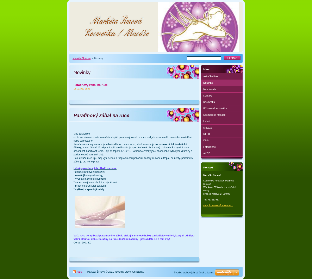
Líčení (206, 121)
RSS (79, 271)
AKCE (206, 153)
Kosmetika (209, 102)
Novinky (208, 82)
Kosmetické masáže (214, 114)
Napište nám (210, 89)
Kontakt (207, 95)
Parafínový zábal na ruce (91, 85)
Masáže (207, 127)
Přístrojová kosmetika (215, 108)
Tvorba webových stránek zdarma (194, 272)
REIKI (206, 134)
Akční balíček (210, 76)
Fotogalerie (209, 146)
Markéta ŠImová (82, 58)
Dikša (206, 140)
